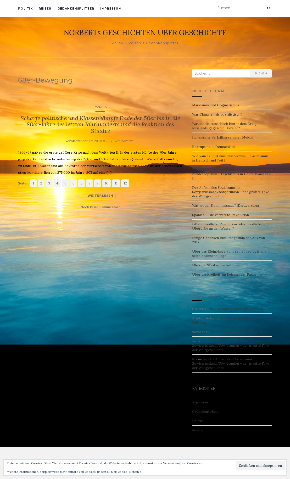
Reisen (45, 8)
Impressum (111, 8)
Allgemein (200, 402)
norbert (127, 141)
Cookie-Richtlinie (129, 471)
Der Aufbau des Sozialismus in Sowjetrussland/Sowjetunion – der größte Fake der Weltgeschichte (230, 191)
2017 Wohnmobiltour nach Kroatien (239, 332)
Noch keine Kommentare (100, 207)
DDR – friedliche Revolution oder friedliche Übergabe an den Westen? (227, 226)
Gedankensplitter (75, 8)
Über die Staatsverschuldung (215, 265)
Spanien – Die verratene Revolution (220, 215)
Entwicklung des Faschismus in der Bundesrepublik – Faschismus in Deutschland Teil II (231, 173)
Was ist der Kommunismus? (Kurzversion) (225, 205)
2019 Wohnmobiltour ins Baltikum (236, 309)
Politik (25, 8)
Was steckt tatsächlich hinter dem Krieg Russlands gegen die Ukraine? (224, 126)
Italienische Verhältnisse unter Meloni (222, 137)
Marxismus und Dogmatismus (215, 105)
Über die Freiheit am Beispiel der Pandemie (227, 274)
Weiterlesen (100, 195)
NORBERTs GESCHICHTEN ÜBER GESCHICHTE (145, 32)
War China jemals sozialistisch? (217, 114)
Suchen (261, 73)
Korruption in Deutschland (213, 147)
